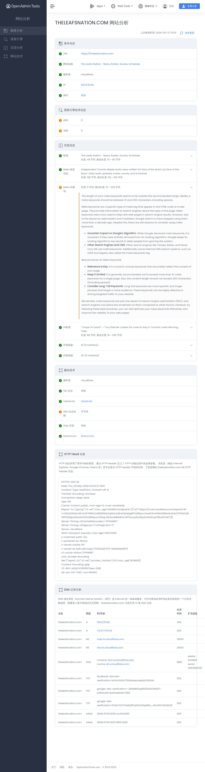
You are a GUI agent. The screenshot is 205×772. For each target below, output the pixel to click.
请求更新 (187, 33)
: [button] (64, 155)
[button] (138, 157)
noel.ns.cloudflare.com (111, 639)
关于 (54, 767)
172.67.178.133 (105, 630)
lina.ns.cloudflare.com (111, 647)
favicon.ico (88, 436)
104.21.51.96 (104, 622)
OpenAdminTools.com (89, 767)
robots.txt (87, 401)
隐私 (63, 767)
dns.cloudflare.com (118, 664)
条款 (71, 767)
